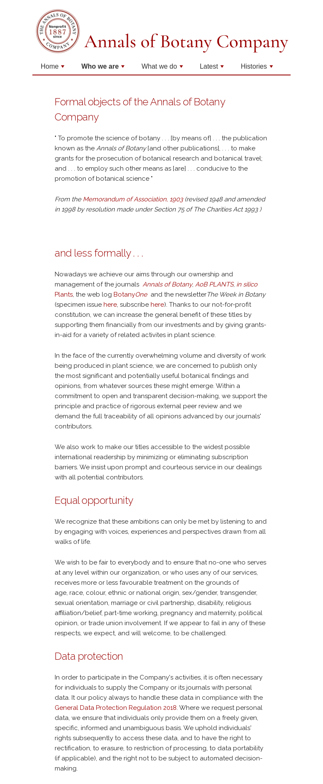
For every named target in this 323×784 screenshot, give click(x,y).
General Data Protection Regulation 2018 (116, 708)
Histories (258, 69)
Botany (131, 294)
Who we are (103, 69)
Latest (213, 69)
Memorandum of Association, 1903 (134, 199)
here (110, 304)
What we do (163, 69)
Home (53, 69)
